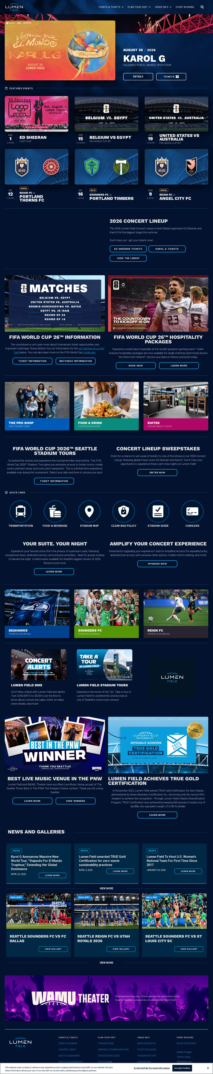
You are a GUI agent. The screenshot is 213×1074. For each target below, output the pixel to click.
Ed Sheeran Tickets (128, 248)
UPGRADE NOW (157, 563)
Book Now (136, 365)
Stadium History (146, 1056)
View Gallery (53, 949)
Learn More (179, 365)
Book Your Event (186, 1043)
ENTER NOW (157, 472)
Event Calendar (68, 1043)
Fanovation (144, 1062)
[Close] (207, 1068)
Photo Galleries (146, 1050)
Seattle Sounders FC (71, 1062)
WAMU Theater (184, 1052)
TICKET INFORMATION (32, 361)
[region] (106, 1068)
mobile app (89, 352)
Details (138, 76)
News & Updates (146, 1043)
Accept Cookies (182, 1068)
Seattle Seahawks (69, 1056)
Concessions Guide (109, 1056)
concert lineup (67, 1050)
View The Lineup (128, 258)
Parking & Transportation (113, 1050)
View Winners (75, 801)
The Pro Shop (183, 1057)
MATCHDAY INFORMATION (75, 361)
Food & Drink (105, 1062)
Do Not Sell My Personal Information (152, 1068)
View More (106, 888)
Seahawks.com (184, 1061)
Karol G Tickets (167, 248)
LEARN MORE (54, 571)
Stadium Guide (106, 1043)
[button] (111, 7)
